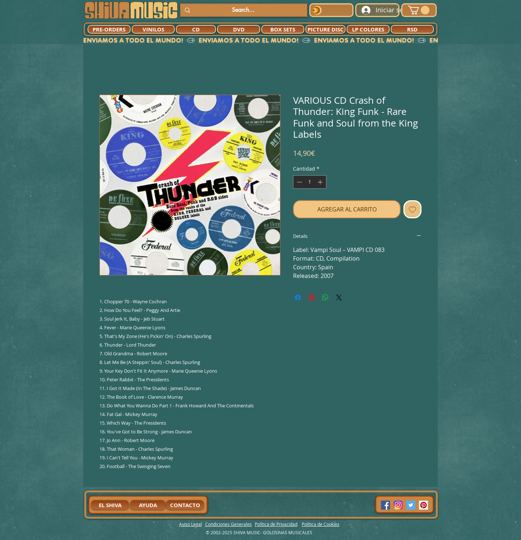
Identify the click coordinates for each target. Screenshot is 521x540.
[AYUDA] (147, 505)
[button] (418, 10)
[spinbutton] (309, 182)
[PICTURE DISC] (325, 29)
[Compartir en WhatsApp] (325, 297)
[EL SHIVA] (110, 505)
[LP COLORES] (368, 29)
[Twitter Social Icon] (410, 505)
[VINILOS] (153, 29)
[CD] (196, 29)
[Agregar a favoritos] (412, 209)
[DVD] (238, 29)
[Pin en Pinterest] (311, 297)
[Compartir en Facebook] (297, 297)
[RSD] (412, 29)
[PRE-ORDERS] (109, 29)
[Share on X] (339, 297)
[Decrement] (298, 182)
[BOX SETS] (282, 29)
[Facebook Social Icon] (385, 505)
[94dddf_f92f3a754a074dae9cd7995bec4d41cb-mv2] (398, 505)
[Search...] (243, 10)
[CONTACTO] (185, 505)
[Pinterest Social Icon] (423, 505)
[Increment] (320, 182)
